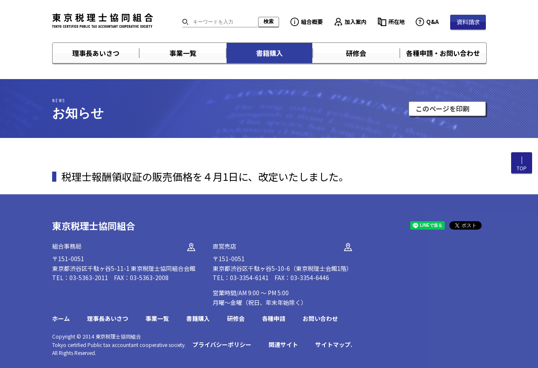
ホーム (61, 318)
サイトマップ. (333, 344)
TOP (522, 168)
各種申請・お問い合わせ (443, 53)
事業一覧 (182, 53)
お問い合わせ (320, 318)
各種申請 (273, 318)
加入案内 (356, 22)
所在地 (396, 22)
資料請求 (468, 22)
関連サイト (283, 344)
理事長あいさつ (95, 53)
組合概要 (312, 22)
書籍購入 (269, 53)
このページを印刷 (442, 108)
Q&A (432, 22)
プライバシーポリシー (222, 344)
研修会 (356, 53)
